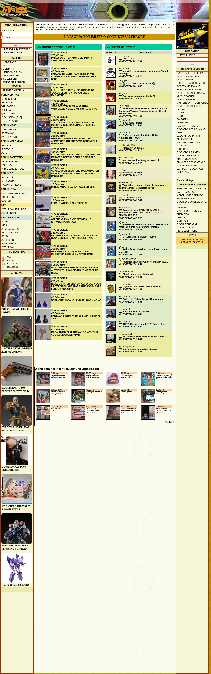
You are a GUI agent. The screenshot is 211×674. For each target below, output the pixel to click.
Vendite (6, 145)
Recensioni (8, 102)
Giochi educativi (187, 224)
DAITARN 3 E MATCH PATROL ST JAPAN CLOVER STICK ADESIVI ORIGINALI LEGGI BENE (73, 76)
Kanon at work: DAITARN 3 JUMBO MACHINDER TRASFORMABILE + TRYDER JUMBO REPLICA (141, 213)
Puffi (180, 132)
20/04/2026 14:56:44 (131, 277)
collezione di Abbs (132, 172)
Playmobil (183, 122)
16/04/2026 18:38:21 (131, 326)
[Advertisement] (195, 12)
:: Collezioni (9, 79)
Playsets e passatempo (191, 162)
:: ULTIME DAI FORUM (12, 90)
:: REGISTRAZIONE (12, 52)
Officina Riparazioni (13, 193)
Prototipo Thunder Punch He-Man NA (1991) (145, 262)
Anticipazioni (9, 137)
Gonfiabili (183, 221)
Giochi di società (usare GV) (192, 203)
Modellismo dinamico (190, 195)
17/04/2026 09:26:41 (131, 314)
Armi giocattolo (187, 159)
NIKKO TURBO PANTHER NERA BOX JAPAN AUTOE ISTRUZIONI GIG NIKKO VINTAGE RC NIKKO (74, 270)
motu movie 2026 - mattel (136, 311)
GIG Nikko (182, 145)
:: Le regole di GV (11, 72)
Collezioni (7, 197)
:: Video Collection (13, 82)
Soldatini (182, 119)
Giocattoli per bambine (191, 129)
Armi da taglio (10, 229)
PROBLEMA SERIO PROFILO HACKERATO (145, 336)
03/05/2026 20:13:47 (131, 86)
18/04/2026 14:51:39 (131, 289)
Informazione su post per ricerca (140, 349)
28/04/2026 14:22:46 (131, 200)
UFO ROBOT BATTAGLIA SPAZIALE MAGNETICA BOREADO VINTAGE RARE (72, 252)
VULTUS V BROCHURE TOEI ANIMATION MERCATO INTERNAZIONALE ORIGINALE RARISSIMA (73, 125)
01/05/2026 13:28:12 (131, 150)
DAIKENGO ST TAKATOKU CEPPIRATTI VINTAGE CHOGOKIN (72, 59)
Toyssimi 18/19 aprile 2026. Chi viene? (142, 286)
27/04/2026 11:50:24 (131, 229)
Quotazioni (8, 113)
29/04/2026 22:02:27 (131, 175)
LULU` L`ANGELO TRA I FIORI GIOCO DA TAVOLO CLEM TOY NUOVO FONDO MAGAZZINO (72, 93)
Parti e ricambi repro (190, 106)
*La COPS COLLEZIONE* (139, 83)
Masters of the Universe (192, 103)
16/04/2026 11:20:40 (131, 339)
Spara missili (9, 243)
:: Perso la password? (16, 49)
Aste (4, 153)
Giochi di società (187, 165)
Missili (5, 225)
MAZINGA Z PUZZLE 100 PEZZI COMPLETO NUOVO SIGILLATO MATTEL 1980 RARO (74, 236)
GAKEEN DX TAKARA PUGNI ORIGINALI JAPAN (76, 300)
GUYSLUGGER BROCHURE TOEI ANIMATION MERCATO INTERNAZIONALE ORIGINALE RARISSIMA (75, 173)
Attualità (7, 177)
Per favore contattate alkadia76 (139, 96)
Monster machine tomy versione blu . (142, 160)
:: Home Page (8, 62)
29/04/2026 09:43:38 (131, 190)
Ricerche (7, 149)
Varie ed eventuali (12, 169)
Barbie (181, 112)
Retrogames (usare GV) (191, 188)
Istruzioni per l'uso (13, 209)
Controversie (10, 165)
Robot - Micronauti (188, 86)
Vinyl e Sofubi (185, 96)
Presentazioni (10, 121)
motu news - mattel (133, 123)
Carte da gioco (186, 192)
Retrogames (184, 172)
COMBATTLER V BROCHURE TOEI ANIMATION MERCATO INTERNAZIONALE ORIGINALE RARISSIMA (75, 157)
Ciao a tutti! (129, 58)
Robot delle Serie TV (190, 73)
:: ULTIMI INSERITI (186, 55)
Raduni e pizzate (11, 185)
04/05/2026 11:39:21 (131, 76)
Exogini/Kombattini (188, 136)
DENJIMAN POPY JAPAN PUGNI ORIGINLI (73, 187)
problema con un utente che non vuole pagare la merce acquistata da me (142, 186)
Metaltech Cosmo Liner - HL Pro (139, 237)
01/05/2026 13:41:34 (131, 140)
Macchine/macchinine (190, 142)
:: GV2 (4, 65)
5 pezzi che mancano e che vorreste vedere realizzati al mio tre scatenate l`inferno (143, 225)
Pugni (4, 221)
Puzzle (181, 217)
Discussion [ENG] (11, 117)
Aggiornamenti (10, 213)
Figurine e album (187, 198)
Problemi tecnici (11, 161)
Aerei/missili (184, 139)
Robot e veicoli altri (189, 89)
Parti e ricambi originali (192, 93)
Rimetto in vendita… (133, 147)
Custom (6, 200)
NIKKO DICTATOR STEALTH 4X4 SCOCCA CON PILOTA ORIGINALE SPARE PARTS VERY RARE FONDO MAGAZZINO (76, 286)
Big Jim (181, 109)
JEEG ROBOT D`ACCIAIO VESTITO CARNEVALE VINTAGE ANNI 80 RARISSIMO (74, 107)
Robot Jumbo (185, 79)
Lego (180, 116)
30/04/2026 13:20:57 (131, 163)
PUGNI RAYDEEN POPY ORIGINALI (69, 203)
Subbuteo (183, 214)
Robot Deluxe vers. (189, 76)
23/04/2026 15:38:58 (131, 264)
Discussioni (8, 99)
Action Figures (186, 99)
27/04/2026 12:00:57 (131, 218)
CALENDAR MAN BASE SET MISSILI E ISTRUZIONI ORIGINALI (71, 220)
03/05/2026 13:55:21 (131, 98)
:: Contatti (7, 69)
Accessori (7, 240)
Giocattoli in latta (188, 152)
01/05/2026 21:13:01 (131, 125)
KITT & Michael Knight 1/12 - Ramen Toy (143, 324)
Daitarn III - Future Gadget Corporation (143, 299)
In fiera (6, 110)
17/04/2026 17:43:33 (131, 302)
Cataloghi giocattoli (190, 169)
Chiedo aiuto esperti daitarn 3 (138, 274)
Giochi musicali (186, 227)
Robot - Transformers (191, 83)
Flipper (181, 207)
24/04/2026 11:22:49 (131, 254)
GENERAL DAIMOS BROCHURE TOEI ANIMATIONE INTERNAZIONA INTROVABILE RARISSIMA (74, 141)
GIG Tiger (182, 149)
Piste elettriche (187, 231)
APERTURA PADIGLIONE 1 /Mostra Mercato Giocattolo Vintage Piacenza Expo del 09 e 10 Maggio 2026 (143, 111)
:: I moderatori (10, 75)
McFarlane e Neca (188, 155)
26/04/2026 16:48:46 (131, 239)
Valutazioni (8, 106)
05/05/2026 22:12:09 (131, 61)
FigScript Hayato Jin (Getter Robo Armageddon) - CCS (138, 136)
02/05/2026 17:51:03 (131, 116)
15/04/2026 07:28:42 (131, 351)
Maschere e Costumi (189, 211)
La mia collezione (132, 197)
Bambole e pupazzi (188, 126)
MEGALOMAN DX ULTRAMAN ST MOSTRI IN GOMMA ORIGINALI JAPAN (74, 333)
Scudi (4, 236)
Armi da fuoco (10, 232)
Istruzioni (7, 247)
